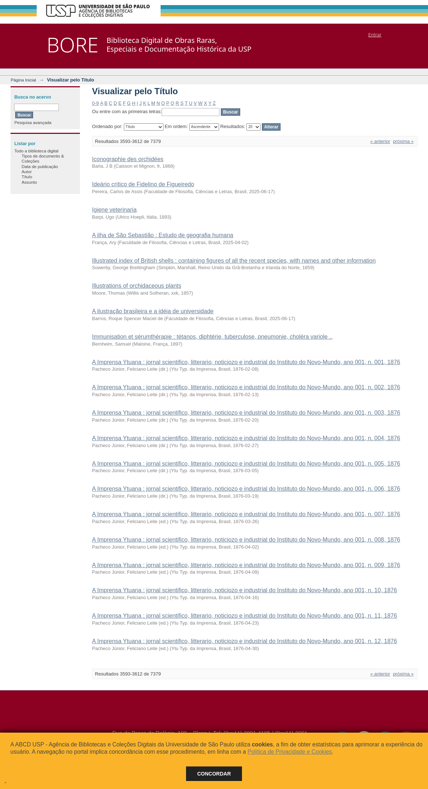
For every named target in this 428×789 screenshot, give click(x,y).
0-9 (95, 103)
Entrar (374, 34)
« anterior (380, 141)
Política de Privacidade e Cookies (289, 752)
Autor (26, 171)
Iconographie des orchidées (127, 159)
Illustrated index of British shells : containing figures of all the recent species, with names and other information (234, 261)
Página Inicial (23, 79)
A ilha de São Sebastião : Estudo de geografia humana (162, 235)
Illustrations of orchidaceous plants (136, 286)
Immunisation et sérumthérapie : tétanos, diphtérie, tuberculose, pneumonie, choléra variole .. (212, 337)
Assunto (29, 182)
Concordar (214, 774)
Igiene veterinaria (114, 210)
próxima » (403, 141)
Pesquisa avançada (32, 122)
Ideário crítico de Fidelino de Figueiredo (143, 184)
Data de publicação (39, 166)
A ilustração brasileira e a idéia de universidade (152, 311)
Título (26, 176)
